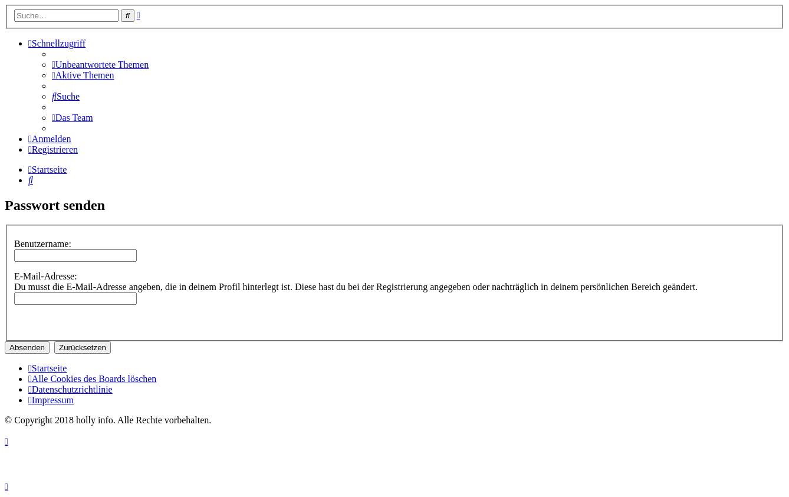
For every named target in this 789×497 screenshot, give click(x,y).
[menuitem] (100, 65)
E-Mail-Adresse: (45, 276)
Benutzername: (42, 244)
